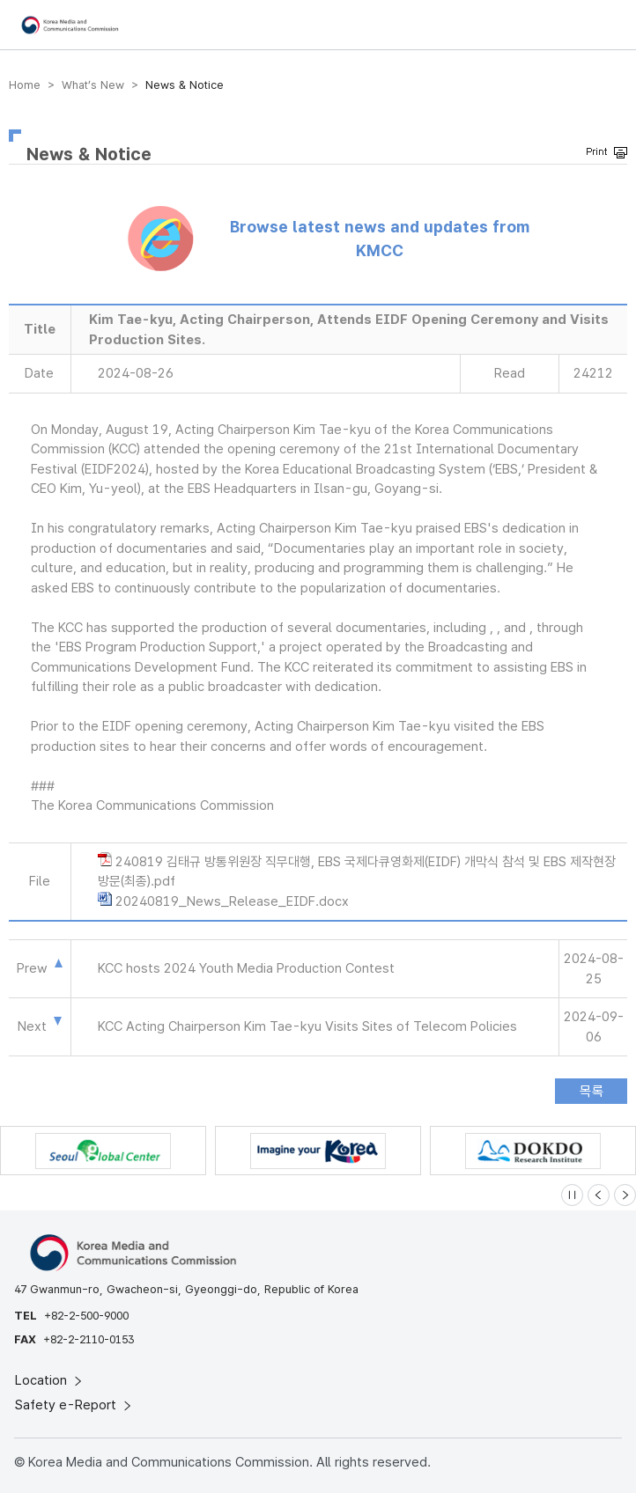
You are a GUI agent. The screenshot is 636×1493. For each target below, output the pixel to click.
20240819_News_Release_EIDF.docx (232, 901)
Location (50, 1380)
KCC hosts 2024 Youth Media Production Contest (246, 968)
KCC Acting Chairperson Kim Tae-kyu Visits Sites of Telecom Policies (307, 1026)
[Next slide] (625, 1195)
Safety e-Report (74, 1405)
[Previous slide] (599, 1195)
